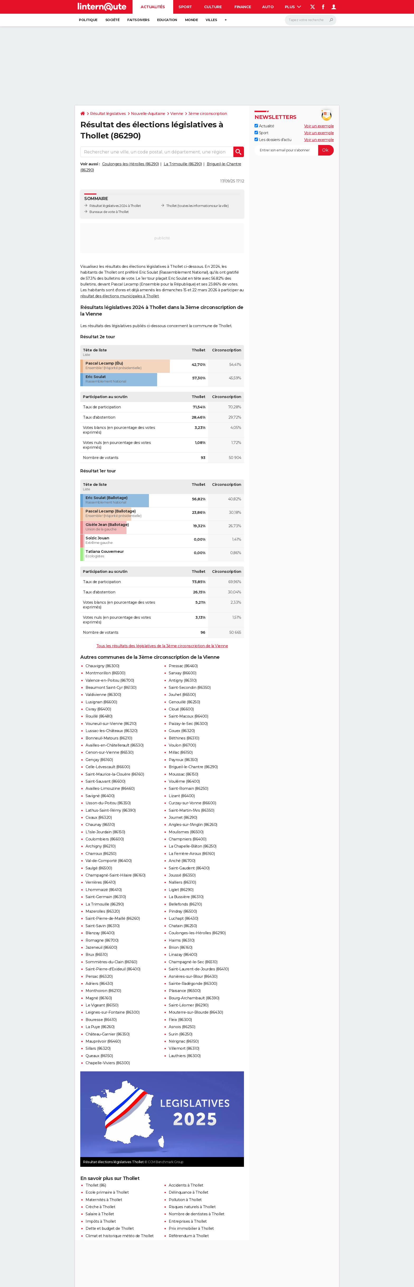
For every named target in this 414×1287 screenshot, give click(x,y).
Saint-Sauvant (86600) (105, 781)
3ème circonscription (207, 113)
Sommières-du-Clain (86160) (111, 962)
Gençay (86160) (99, 759)
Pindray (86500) (183, 911)
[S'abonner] (294, 150)
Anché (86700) (182, 860)
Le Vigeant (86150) (102, 1005)
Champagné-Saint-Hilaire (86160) (115, 875)
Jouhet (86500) (182, 694)
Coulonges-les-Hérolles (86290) (130, 164)
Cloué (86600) (181, 709)
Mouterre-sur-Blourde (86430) (196, 1012)
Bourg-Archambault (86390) (194, 998)
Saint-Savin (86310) (103, 925)
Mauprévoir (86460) (103, 1041)
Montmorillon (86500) (105, 673)
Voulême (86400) (184, 781)
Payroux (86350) (183, 759)
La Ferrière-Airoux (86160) (192, 853)
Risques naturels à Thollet (192, 1206)
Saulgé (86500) (99, 868)
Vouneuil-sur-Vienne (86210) (111, 723)
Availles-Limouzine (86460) (110, 788)
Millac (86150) (180, 752)
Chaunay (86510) (100, 824)
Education (167, 20)
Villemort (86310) (184, 1048)
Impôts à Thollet (101, 1221)
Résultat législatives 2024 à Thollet (115, 206)
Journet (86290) (183, 817)
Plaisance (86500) (185, 990)
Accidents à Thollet (186, 1185)
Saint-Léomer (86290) (188, 1005)
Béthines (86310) (184, 738)
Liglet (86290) (181, 889)
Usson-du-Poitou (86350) (108, 803)
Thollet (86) (96, 1185)
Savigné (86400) (100, 796)
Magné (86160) (99, 998)
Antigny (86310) (183, 680)
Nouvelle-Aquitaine (148, 113)
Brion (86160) (180, 947)
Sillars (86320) (98, 1048)
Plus (293, 6)
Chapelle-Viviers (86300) (108, 1063)
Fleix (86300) (180, 1019)
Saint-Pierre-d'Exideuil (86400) (113, 969)
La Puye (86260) (100, 1026)
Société (112, 20)
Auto (268, 6)
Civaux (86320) (99, 817)
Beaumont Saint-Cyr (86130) (111, 687)
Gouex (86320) (182, 730)
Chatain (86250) (183, 925)
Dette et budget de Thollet (110, 1228)
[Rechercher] (310, 20)
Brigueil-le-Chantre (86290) (193, 767)
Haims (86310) (182, 940)
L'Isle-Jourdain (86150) (105, 832)
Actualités (153, 6)
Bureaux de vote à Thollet (109, 212)
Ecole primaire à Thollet (107, 1192)
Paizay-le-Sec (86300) (188, 723)
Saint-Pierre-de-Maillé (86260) (113, 918)
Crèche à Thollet (100, 1206)
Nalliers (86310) (182, 882)
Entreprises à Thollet (188, 1221)
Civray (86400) (98, 709)
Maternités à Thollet (104, 1199)
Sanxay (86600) (182, 673)
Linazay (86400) (183, 954)
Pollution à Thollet (185, 1199)
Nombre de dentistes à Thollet (196, 1214)
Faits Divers (138, 20)
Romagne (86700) (102, 940)
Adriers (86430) (99, 983)
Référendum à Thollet (189, 1235)
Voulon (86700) (182, 745)
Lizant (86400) (182, 796)
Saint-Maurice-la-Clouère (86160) (115, 774)
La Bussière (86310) (186, 896)
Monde (191, 20)
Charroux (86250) (101, 853)
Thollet (171, 206)
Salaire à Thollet (100, 1214)
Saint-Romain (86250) (188, 788)
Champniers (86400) (187, 839)
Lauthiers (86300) (185, 1055)
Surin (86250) (180, 1034)
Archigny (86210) (100, 846)
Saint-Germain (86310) (106, 896)
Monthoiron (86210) (103, 990)
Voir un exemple (319, 126)
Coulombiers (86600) (105, 839)
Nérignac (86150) (184, 1041)
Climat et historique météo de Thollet (120, 1235)
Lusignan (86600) (101, 702)
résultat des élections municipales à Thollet (119, 296)
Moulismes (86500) (186, 832)
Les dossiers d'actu (273, 139)
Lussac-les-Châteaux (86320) (112, 730)
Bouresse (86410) (101, 1019)
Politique (88, 20)
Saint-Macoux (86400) (188, 716)
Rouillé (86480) (99, 716)
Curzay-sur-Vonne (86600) (192, 803)
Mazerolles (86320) (103, 911)
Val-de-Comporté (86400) (109, 860)
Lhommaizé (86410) (104, 889)
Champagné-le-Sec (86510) (193, 962)
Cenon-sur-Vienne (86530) (109, 752)
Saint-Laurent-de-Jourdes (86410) (199, 969)
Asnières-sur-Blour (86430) (193, 976)
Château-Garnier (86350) (108, 1034)
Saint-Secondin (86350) (189, 687)
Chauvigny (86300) (102, 666)
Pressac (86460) (183, 666)
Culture (213, 6)
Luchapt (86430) (183, 918)
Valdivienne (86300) (103, 694)
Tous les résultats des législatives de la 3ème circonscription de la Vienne (162, 645)
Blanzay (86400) (100, 933)
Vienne (176, 113)
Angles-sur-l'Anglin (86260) (193, 824)
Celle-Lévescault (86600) (108, 767)
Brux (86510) (96, 954)
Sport (185, 6)
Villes (211, 20)
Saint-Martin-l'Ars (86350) (191, 810)
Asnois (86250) (182, 1026)
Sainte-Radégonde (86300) (193, 983)
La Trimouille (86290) (183, 164)
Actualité (264, 126)
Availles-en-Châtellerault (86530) (115, 745)
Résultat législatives (108, 113)
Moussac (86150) (183, 774)
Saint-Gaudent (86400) (189, 868)
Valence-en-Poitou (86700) (110, 680)
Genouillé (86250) (184, 702)
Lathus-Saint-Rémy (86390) (111, 810)
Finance (242, 6)
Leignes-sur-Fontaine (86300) (112, 1012)
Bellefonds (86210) (185, 904)
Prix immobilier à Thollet (191, 1228)
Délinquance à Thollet (188, 1192)
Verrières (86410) (101, 882)
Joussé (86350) (182, 875)
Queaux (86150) (99, 1055)
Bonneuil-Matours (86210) (109, 738)
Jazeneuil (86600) (101, 947)
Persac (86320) (99, 976)
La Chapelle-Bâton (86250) (193, 846)
